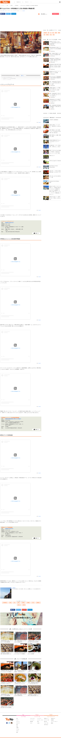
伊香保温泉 (16, 5)
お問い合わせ (46, 724)
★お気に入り (55, 13)
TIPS (38, 721)
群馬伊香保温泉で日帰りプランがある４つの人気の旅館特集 (55, 48)
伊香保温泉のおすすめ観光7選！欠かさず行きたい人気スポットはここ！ (55, 100)
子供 (33, 602)
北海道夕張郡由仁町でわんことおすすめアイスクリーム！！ (55, 141)
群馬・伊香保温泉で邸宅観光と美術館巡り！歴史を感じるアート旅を (55, 106)
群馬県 (12, 5)
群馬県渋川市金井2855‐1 (9, 222)
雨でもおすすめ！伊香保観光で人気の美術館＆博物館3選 (29, 5)
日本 (7, 5)
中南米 (17, 727)
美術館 (23, 602)
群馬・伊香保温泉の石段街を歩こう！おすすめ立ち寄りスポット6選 (55, 83)
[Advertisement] (21, 23)
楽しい (51, 34)
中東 (17, 726)
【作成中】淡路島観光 (53, 119)
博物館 (28, 602)
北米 (17, 724)
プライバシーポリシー (54, 721)
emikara (13, 587)
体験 (53, 34)
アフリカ (17, 729)
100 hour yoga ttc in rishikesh (55, 160)
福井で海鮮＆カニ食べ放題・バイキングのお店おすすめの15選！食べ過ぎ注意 (55, 131)
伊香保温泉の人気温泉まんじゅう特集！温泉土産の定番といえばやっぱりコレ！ (55, 59)
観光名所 (31, 721)
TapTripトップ (46, 718)
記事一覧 (45, 721)
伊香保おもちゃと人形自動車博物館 (9, 78)
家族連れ (38, 602)
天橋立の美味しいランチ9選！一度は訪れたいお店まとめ (55, 126)
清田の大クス (52, 155)
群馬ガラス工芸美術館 (7, 79)
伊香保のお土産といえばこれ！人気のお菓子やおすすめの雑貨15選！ (55, 42)
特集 (17, 732)
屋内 (18, 602)
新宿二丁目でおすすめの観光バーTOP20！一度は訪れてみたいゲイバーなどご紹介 (55, 152)
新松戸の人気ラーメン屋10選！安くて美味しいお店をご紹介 (55, 198)
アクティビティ (32, 718)
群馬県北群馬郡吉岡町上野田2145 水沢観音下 (13, 418)
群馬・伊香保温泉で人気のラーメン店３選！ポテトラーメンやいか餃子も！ (55, 94)
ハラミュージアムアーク (7, 77)
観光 (10, 602)
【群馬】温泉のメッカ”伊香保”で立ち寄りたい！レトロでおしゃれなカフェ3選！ (54, 88)
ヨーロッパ (18, 721)
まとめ (17, 730)
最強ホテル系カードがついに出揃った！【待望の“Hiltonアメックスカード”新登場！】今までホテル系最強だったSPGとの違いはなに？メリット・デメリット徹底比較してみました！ (55, 190)
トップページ (2, 5)
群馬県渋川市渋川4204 (9, 528)
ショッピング (39, 718)
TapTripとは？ (53, 718)
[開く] (22, 75)
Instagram (39, 122)
